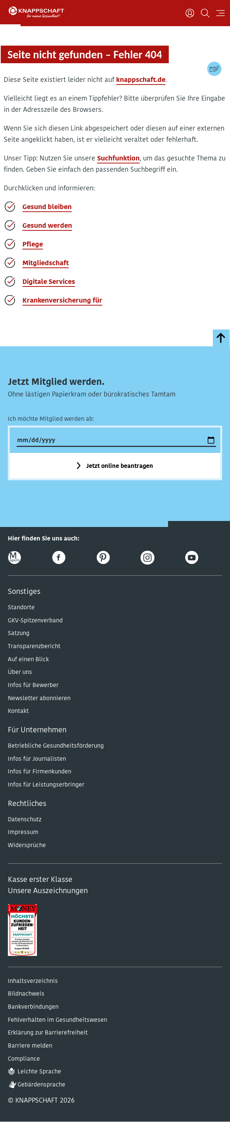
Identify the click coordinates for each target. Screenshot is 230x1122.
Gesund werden (47, 226)
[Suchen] (205, 13)
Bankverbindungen (33, 1007)
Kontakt (18, 711)
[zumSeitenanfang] (221, 337)
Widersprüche (27, 846)
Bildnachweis (26, 994)
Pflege (32, 244)
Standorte (21, 608)
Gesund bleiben (47, 207)
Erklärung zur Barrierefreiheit (48, 1033)
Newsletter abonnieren (39, 699)
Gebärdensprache (41, 1085)
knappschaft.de (140, 80)
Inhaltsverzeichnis (33, 981)
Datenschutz (24, 820)
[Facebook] (58, 557)
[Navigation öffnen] (220, 13)
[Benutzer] (190, 13)
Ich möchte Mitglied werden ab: (51, 419)
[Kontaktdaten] (214, 68)
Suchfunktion (118, 158)
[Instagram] (147, 557)
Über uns (20, 672)
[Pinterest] (103, 557)
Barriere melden (30, 1046)
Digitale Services (48, 282)
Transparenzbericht (34, 647)
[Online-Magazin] (14, 557)
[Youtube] (191, 557)
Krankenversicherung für (62, 300)
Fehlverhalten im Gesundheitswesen (57, 1020)
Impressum (23, 833)
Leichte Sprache (39, 1072)
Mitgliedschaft (45, 263)
